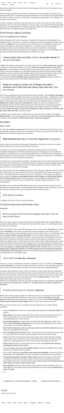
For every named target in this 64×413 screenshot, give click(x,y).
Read (14, 3)
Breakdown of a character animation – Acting (20, 381)
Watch (20, 3)
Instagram (32, 3)
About (26, 3)
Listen (9, 3)
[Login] (52, 3)
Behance (4, 5)
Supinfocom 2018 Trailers (50, 381)
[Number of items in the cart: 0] (47, 3)
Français (58, 4)
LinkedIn (11, 5)
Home (3, 3)
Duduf (4, 390)
